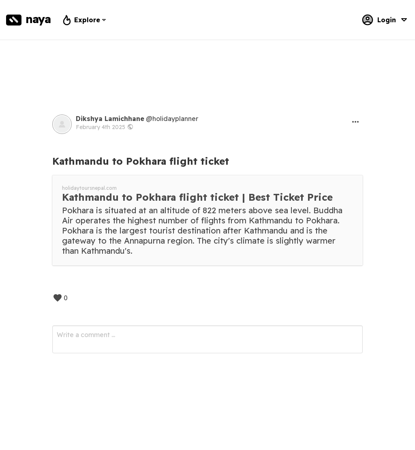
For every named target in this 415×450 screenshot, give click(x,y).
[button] (355, 122)
